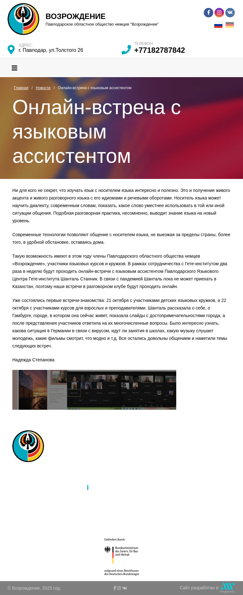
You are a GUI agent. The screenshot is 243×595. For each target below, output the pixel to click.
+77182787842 (159, 50)
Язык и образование (47, 495)
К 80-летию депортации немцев (124, 503)
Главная (35, 471)
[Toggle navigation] (15, 67)
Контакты (101, 512)
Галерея (100, 495)
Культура (36, 503)
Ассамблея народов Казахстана (125, 471)
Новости (100, 487)
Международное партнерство (122, 479)
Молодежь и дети (44, 512)
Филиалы (36, 487)
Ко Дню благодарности (115, 520)
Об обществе (40, 479)
